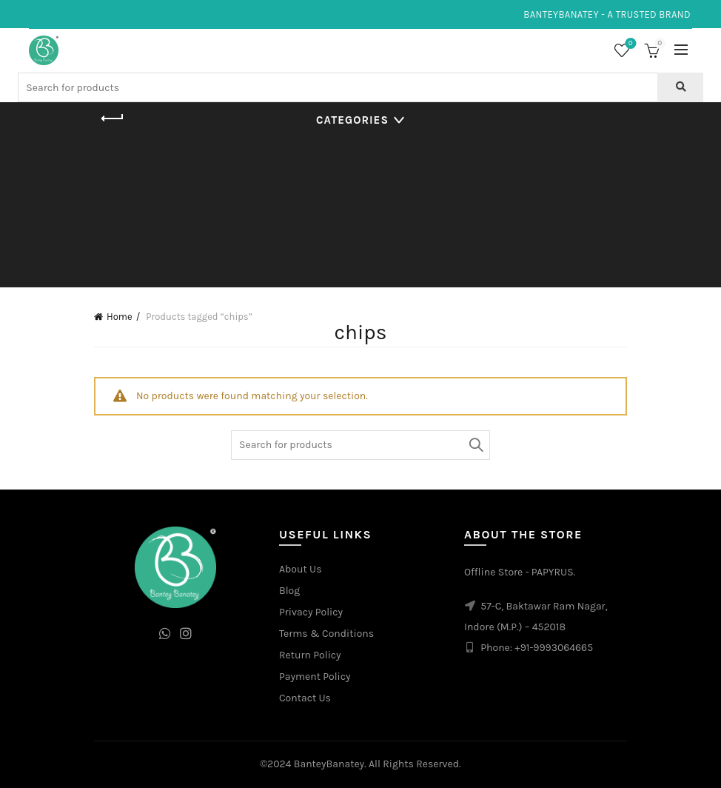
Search (475, 445)
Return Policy (310, 655)
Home (120, 316)
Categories (352, 120)
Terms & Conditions (326, 633)
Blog (289, 590)
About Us (300, 569)
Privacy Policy (311, 612)
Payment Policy (315, 676)
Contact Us (305, 698)
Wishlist (629, 44)
